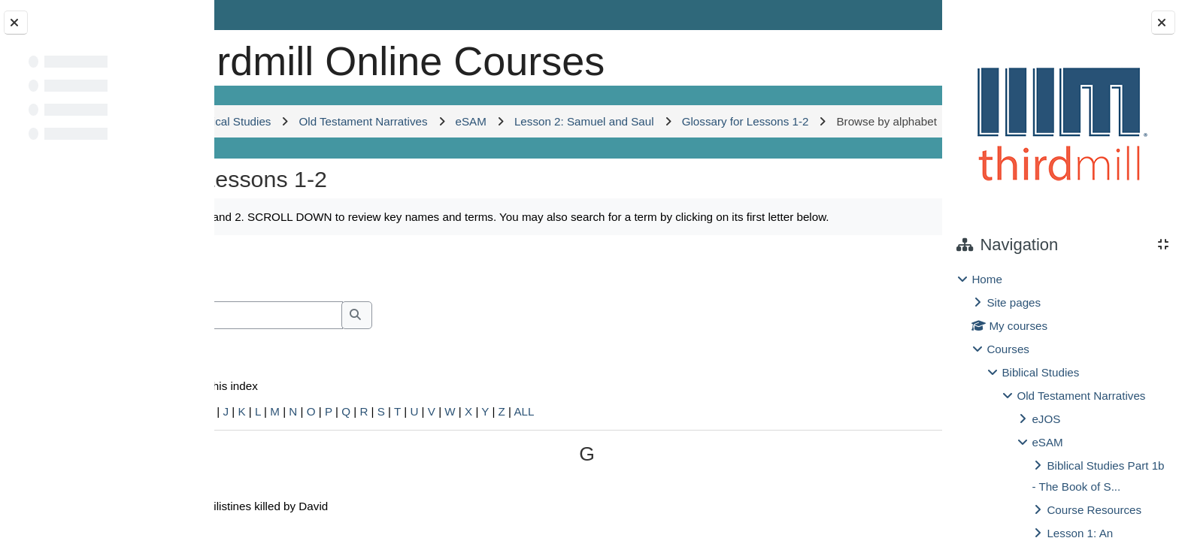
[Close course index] (16, 23)
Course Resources (1094, 509)
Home (986, 279)
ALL (687, 505)
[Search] (376, 409)
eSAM (1047, 442)
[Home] (267, 56)
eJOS (1046, 419)
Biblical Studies (1040, 372)
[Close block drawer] (1163, 23)
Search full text (306, 429)
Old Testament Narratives (1081, 395)
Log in (898, 14)
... (892, 360)
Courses (1008, 349)
